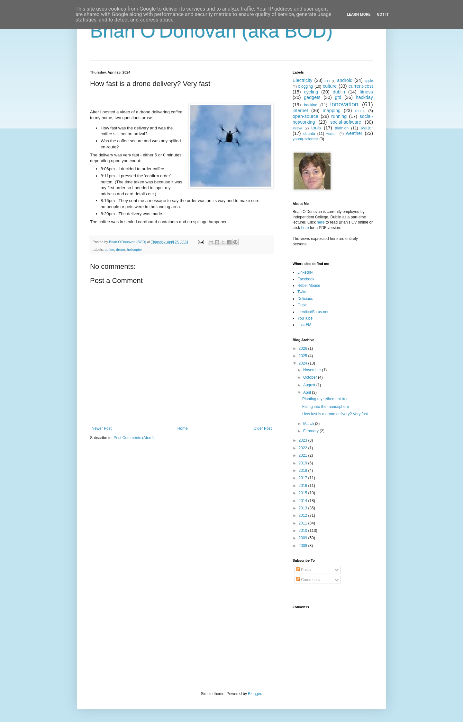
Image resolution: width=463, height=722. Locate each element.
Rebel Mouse (308, 285)
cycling (311, 91)
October (310, 377)
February (311, 431)
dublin (339, 91)
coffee (109, 249)
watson (331, 134)
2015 (303, 493)
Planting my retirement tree (325, 399)
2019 (303, 463)
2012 (303, 515)
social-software (345, 122)
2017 (303, 478)
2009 (303, 538)
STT (327, 81)
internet (300, 110)
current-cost (361, 86)
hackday (364, 97)
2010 (303, 530)
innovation (344, 104)
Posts (303, 570)
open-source (305, 116)
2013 (303, 508)
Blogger (254, 693)
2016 (303, 485)
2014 (303, 500)
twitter (367, 127)
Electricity (303, 80)
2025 (303, 356)
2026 (303, 348)
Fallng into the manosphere (325, 406)
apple (369, 81)
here (320, 222)
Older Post (262, 428)
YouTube (305, 318)
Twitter (303, 292)
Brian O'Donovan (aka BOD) (211, 31)
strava (297, 128)
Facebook (305, 279)
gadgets (312, 97)
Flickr (302, 305)
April (307, 392)
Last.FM (304, 324)
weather (354, 133)
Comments (308, 579)
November (312, 370)
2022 (303, 448)
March (309, 423)
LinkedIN (305, 272)
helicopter (134, 249)
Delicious (305, 298)
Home (182, 428)
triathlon (342, 128)
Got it (383, 14)
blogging (305, 86)
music (360, 111)
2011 (303, 523)
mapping (331, 110)
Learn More (359, 14)
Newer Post (102, 428)
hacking (310, 105)
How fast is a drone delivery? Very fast (335, 414)
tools (316, 127)
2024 (303, 363)
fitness (366, 91)
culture (330, 86)
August (309, 385)
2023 (303, 440)
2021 (303, 455)
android (344, 80)
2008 (303, 545)
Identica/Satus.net (312, 312)
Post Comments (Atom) (133, 438)
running (339, 116)
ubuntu (309, 133)
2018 (303, 470)
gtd (338, 97)
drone (120, 249)
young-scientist (305, 139)
